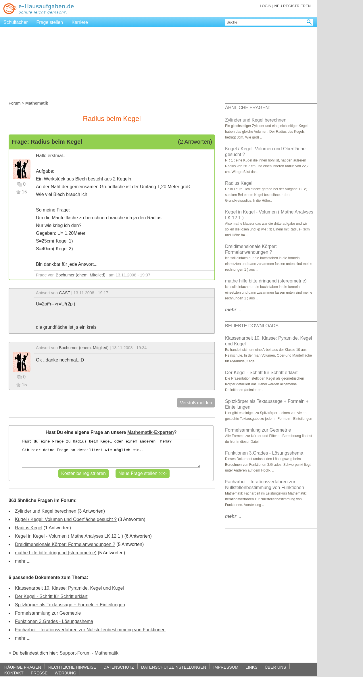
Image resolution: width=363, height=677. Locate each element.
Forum (15, 103)
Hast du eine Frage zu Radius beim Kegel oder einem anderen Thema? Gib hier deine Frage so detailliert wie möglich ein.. (111, 453)
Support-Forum (75, 653)
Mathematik (106, 653)
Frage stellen (50, 22)
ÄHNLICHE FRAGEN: (247, 107)
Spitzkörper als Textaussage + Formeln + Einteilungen (70, 604)
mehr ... (22, 561)
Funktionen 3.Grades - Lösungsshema (54, 621)
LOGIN (265, 6)
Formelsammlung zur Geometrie (48, 613)
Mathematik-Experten (150, 432)
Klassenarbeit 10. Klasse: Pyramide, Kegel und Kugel (69, 588)
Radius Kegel (28, 527)
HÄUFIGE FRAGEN (22, 667)
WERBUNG (65, 673)
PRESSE (39, 673)
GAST (64, 293)
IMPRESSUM (225, 667)
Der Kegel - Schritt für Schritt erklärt (51, 596)
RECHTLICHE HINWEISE (72, 667)
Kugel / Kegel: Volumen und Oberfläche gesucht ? (66, 519)
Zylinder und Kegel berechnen (45, 511)
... (233, 309)
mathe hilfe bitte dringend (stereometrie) (56, 552)
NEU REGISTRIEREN (292, 6)
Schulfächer (15, 22)
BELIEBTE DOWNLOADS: (252, 325)
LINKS (251, 667)
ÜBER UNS (275, 667)
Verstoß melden (196, 402)
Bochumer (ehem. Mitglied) (80, 275)
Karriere (80, 22)
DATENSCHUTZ (118, 667)
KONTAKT (14, 673)
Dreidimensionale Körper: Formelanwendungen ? (65, 544)
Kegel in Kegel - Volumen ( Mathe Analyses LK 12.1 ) (69, 536)
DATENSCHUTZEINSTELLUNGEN (173, 667)
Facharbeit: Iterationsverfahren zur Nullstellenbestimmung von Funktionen (90, 629)
